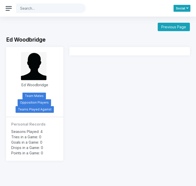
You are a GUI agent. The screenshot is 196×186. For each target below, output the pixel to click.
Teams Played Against (35, 109)
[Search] (47, 8)
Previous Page (173, 27)
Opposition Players (34, 102)
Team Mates (34, 96)
